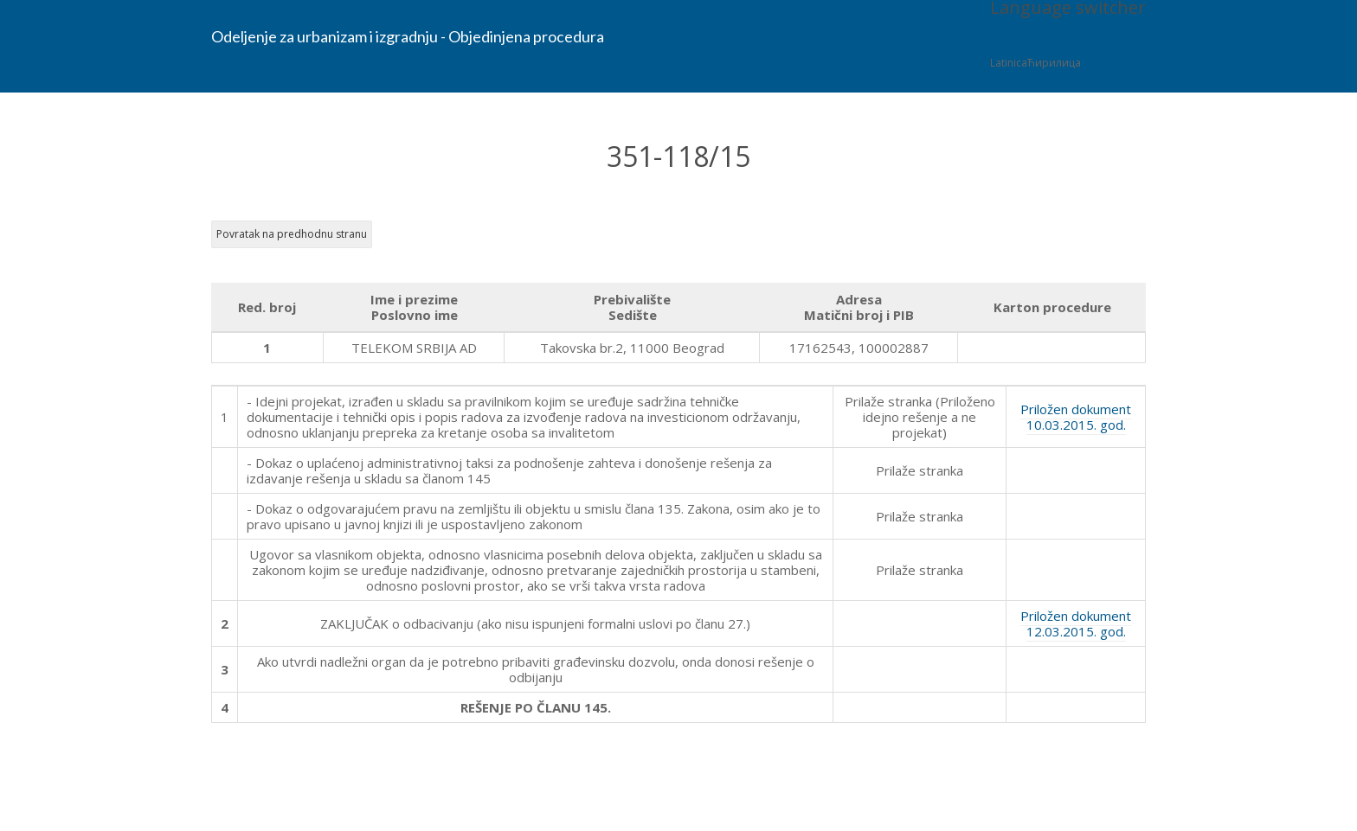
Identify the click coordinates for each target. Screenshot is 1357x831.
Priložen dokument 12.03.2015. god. (1075, 623)
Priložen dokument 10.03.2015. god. (1075, 416)
